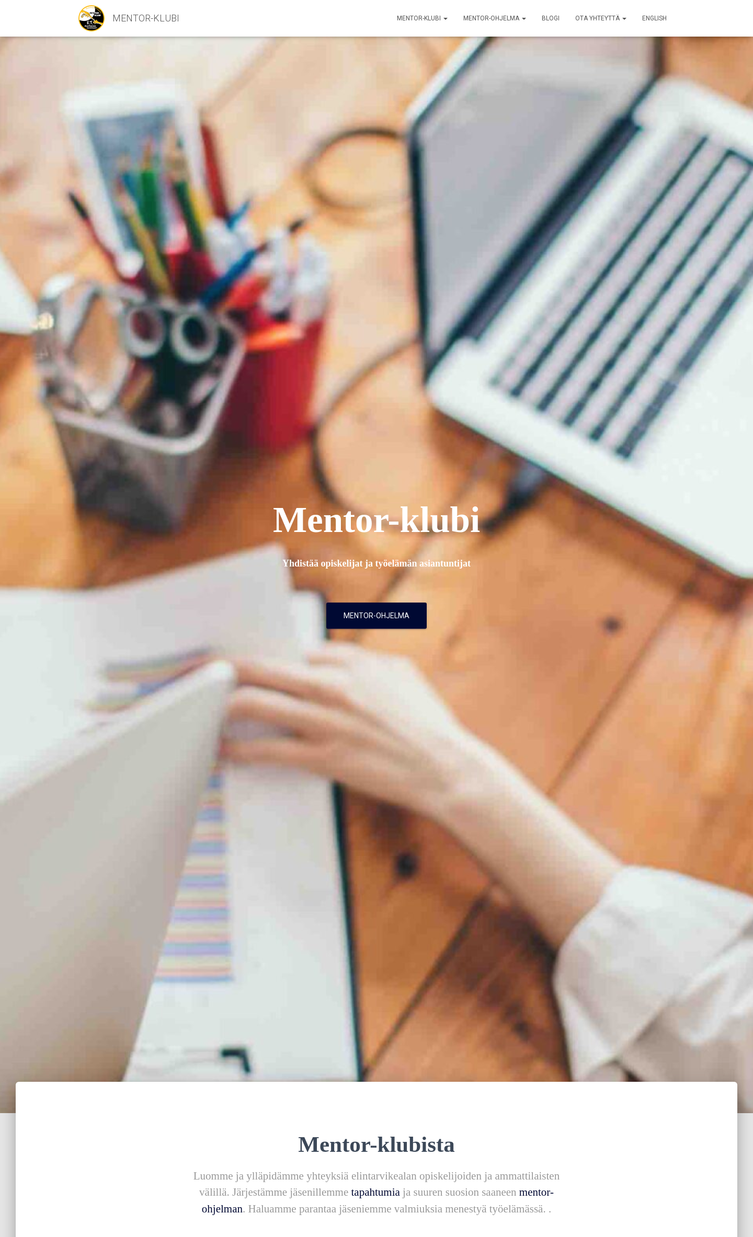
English (654, 18)
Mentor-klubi (422, 18)
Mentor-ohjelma (494, 18)
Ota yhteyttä (600, 18)
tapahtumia (375, 1192)
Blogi (551, 18)
